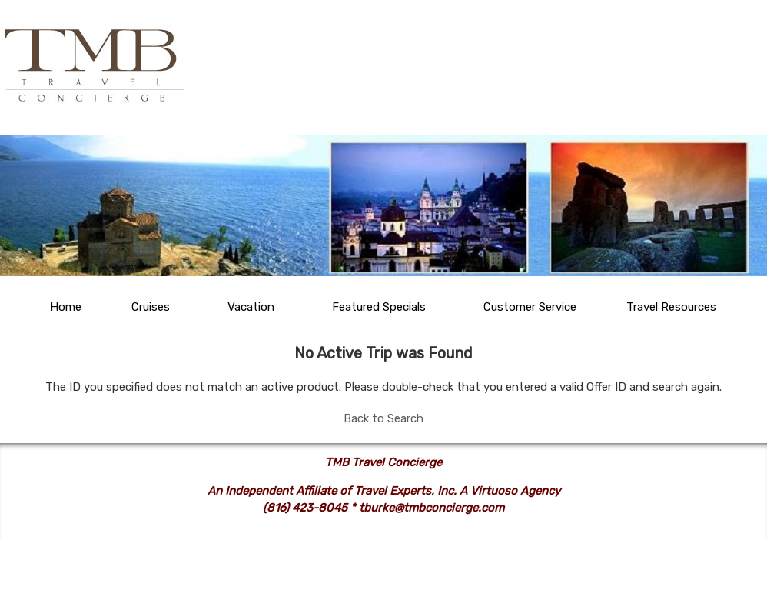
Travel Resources (671, 307)
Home (65, 307)
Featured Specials (379, 307)
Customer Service (529, 307)
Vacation (250, 307)
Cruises (150, 307)
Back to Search (383, 418)
